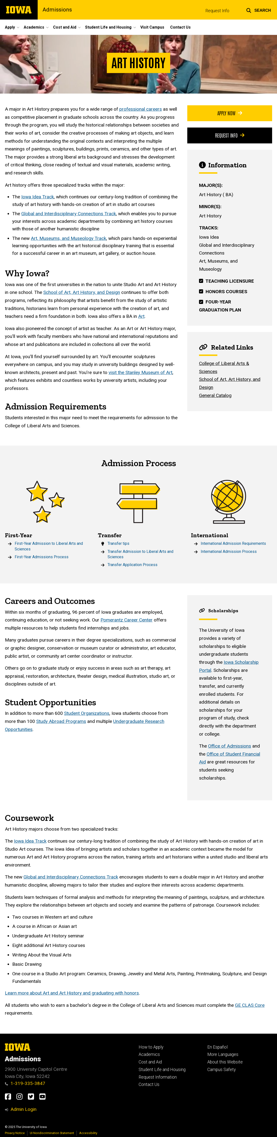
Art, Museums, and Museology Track (68, 238)
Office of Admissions (229, 746)
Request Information (158, 1077)
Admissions (57, 10)
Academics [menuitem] (34, 27)
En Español (217, 1047)
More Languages (222, 1054)
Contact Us (149, 1084)
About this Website (225, 1062)
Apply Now (229, 113)
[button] (258, 10)
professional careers (140, 109)
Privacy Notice (15, 1133)
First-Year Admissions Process (41, 557)
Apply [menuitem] (10, 27)
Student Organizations (86, 713)
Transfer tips (118, 543)
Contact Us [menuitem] (180, 27)
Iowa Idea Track (37, 197)
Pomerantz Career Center (126, 620)
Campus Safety (221, 1069)
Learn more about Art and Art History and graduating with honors (72, 993)
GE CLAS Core (250, 1005)
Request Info (217, 10)
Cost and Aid (150, 1062)
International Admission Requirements (233, 543)
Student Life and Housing (162, 1069)
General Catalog (215, 395)
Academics (149, 1054)
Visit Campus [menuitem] (152, 27)
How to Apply (151, 1047)
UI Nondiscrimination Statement (52, 1133)
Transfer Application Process (132, 564)
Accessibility (88, 1133)
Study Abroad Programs (61, 721)
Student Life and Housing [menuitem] (108, 27)
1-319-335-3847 (25, 1083)
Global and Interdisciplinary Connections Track (68, 214)
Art (141, 316)
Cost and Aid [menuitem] (64, 27)
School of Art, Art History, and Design (81, 292)
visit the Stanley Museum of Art (140, 372)
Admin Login (23, 1109)
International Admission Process (229, 551)
